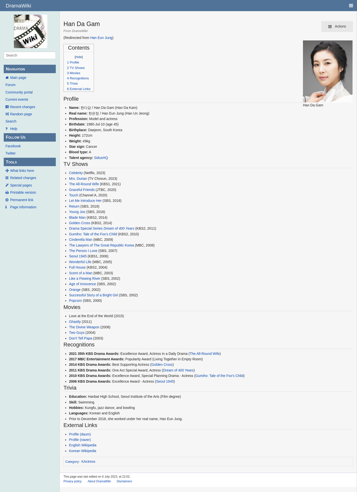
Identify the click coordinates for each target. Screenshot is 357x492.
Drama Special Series (85, 228)
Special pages (21, 185)
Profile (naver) (80, 440)
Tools (11, 162)
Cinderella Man (80, 240)
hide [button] (79, 57)
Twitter (10, 153)
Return (74, 206)
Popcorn (75, 301)
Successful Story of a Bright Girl (93, 295)
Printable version (23, 192)
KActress (88, 461)
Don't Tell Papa (80, 338)
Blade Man (77, 217)
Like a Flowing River (84, 278)
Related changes (23, 178)
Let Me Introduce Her (85, 201)
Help (13, 129)
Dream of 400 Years (119, 228)
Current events (16, 99)
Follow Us (16, 137)
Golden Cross (79, 223)
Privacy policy (72, 481)
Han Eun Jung (101, 38)
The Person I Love (83, 251)
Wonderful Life (80, 262)
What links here (22, 171)
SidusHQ (101, 158)
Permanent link (21, 200)
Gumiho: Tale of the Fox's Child (93, 234)
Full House (77, 267)
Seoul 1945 (78, 256)
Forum (10, 85)
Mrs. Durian (78, 179)
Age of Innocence (82, 284)
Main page (18, 78)
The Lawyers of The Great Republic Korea (101, 245)
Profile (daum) (80, 434)
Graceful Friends (81, 190)
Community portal (19, 92)
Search (10, 121)
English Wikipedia (82, 445)
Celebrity (76, 173)
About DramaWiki (99, 481)
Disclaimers (124, 481)
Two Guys (76, 333)
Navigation (15, 69)
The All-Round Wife (84, 184)
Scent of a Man (80, 273)
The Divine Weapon (84, 327)
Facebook (13, 146)
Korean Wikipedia (82, 451)
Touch (73, 195)
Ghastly (75, 322)
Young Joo (77, 212)
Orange (75, 290)
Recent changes (22, 107)
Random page (21, 114)
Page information (23, 207)
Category (72, 461)
